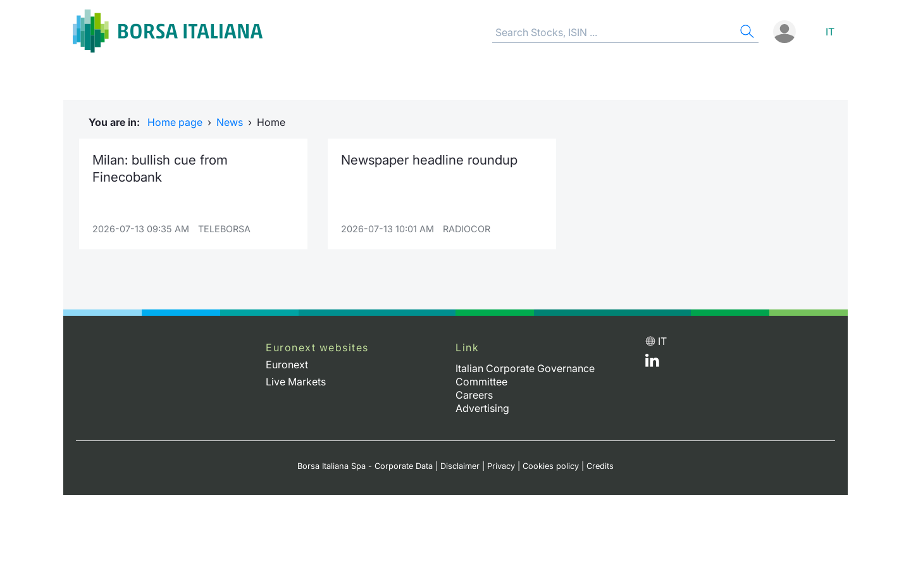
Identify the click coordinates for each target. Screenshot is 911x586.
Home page (174, 122)
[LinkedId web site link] (652, 363)
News (229, 122)
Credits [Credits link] (600, 466)
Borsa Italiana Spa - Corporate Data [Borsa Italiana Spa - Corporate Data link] (365, 466)
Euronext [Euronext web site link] (287, 364)
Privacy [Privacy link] (501, 466)
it (830, 31)
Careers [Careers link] (474, 395)
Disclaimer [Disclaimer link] (460, 466)
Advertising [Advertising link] (482, 408)
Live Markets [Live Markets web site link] (296, 381)
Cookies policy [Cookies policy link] (551, 466)
